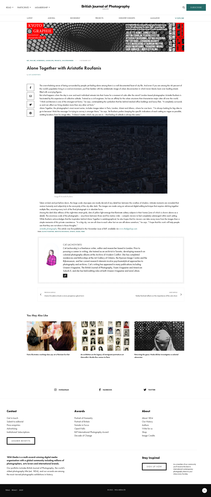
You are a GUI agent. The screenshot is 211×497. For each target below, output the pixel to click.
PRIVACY (14, 490)
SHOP (21, 490)
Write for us (147, 428)
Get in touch (12, 418)
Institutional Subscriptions (18, 432)
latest (29, 18)
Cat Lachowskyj (35, 75)
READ (8, 7)
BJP (28, 60)
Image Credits (148, 435)
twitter (149, 389)
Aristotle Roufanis (62, 231)
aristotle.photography (48, 228)
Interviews (41, 60)
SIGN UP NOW (154, 466)
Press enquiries (13, 425)
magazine (155, 18)
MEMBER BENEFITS (20, 440)
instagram (61, 389)
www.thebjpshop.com (127, 228)
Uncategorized (67, 60)
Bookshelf (75, 18)
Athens (72, 231)
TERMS (7, 490)
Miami (78, 231)
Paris (83, 231)
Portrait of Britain (82, 421)
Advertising (12, 428)
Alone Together (48, 231)
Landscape (50, 60)
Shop (144, 432)
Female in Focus (81, 425)
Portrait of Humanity (83, 418)
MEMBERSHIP (41, 7)
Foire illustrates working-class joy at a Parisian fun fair (48, 354)
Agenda (51, 18)
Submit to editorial (15, 421)
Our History (147, 421)
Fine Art (33, 60)
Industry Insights (127, 18)
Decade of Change (83, 435)
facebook (105, 389)
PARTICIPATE (23, 7)
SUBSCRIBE (196, 7)
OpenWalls (79, 428)
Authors (145, 425)
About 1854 (147, 418)
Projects (99, 18)
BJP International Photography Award (91, 432)
